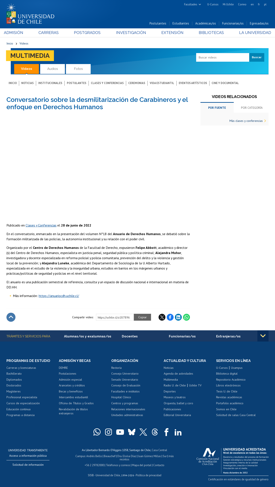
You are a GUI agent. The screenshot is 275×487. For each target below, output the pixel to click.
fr (259, 4)
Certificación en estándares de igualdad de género (238, 479)
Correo (242, 4)
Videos (24, 43)
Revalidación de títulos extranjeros (73, 411)
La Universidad (253, 32)
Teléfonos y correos (118, 465)
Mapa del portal (141, 465)
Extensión (171, 32)
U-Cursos (212, 4)
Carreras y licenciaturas (21, 368)
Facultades (190, 4)
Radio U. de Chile (175, 385)
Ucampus (237, 368)
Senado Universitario (124, 379)
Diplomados (14, 379)
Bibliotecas (209, 32)
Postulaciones (67, 373)
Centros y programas (124, 403)
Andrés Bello (94, 456)
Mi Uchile (228, 4)
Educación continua (18, 409)
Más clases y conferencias (246, 121)
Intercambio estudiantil (73, 397)
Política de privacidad (148, 475)
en (252, 4)
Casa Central (159, 450)
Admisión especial (70, 379)
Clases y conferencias (107, 83)
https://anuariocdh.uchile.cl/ (59, 296)
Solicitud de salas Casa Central (236, 415)
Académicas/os (205, 23)
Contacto (158, 465)
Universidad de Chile (108, 475)
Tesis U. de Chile (226, 391)
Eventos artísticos (193, 83)
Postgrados (88, 32)
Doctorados (13, 385)
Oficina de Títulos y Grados (76, 403)
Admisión (16, 32)
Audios (52, 69)
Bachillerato (14, 373)
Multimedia (30, 55)
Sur (165, 456)
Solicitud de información (28, 465)
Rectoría (116, 368)
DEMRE (63, 368)
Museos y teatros (175, 397)
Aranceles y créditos (72, 385)
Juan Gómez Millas (149, 456)
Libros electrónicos (228, 385)
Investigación (131, 32)
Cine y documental (225, 83)
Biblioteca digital (227, 373)
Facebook (170, 317)
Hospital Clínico (121, 397)
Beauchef (109, 456)
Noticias (27, 83)
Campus (80, 456)
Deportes (170, 391)
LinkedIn (178, 317)
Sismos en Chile (226, 409)
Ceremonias (136, 83)
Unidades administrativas (127, 415)
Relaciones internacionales (128, 409)
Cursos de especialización (23, 403)
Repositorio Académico (231, 379)
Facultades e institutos (125, 391)
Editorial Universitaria (177, 415)
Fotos (78, 69)
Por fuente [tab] (217, 108)
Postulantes (158, 23)
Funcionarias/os (233, 23)
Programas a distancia (20, 415)
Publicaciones (172, 409)
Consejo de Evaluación (125, 385)
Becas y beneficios (71, 391)
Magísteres (13, 391)
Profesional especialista (21, 397)
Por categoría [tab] (252, 108)
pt (265, 4)
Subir (10, 317)
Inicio (9, 43)
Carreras (50, 32)
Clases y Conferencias (41, 225)
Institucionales (50, 83)
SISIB (91, 475)
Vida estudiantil (162, 83)
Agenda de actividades (178, 373)
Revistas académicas (229, 397)
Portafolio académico (229, 403)
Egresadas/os (259, 23)
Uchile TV (195, 385)
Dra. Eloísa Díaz (126, 456)
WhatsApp (186, 317)
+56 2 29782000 (94, 465)
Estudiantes (181, 23)
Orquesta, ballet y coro (178, 403)
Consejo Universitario (125, 373)
